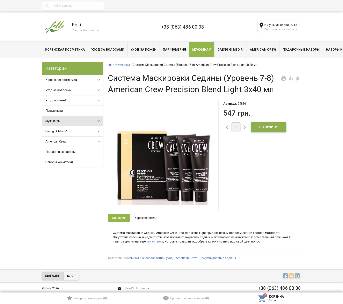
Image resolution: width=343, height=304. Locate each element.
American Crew (263, 49)
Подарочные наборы (301, 49)
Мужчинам (201, 49)
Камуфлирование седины (218, 258)
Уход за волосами (107, 49)
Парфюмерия (174, 49)
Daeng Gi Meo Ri (230, 49)
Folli (48, 288)
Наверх (326, 284)
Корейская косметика (65, 49)
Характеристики (146, 218)
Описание (119, 218)
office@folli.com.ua (133, 288)
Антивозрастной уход (157, 258)
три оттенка (155, 241)
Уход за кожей (143, 49)
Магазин (52, 276)
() (86, 298)
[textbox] (73, 5)
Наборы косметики (59, 162)
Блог (71, 276)
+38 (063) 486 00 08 (182, 27)
